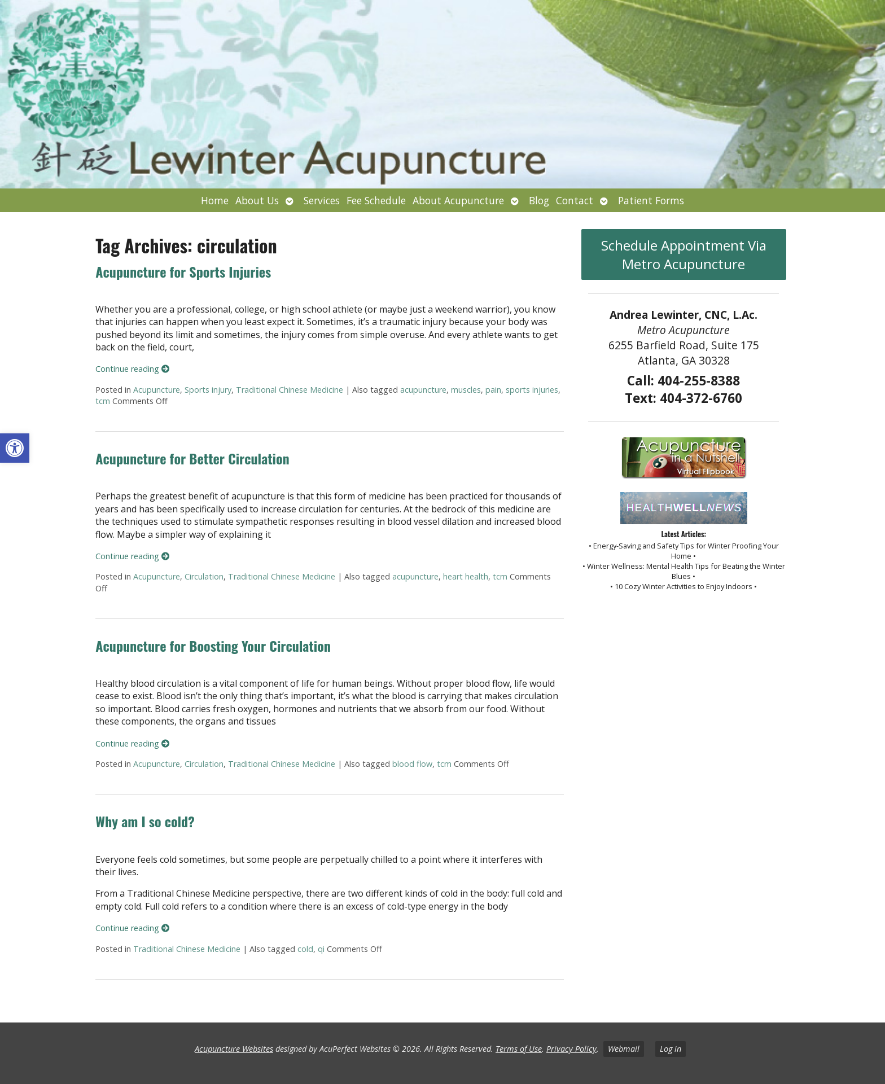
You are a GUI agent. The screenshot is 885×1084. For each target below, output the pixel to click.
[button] (14, 448)
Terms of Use (519, 1048)
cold (305, 948)
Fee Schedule (376, 200)
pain (493, 389)
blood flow (412, 763)
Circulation (204, 576)
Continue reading (132, 368)
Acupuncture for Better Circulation (192, 458)
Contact (574, 200)
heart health (465, 576)
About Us (257, 200)
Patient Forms (651, 200)
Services (322, 200)
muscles (466, 389)
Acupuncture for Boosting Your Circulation (213, 645)
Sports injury (208, 389)
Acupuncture (156, 389)
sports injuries (532, 389)
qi (321, 948)
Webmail (623, 1048)
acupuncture (423, 389)
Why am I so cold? (144, 821)
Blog (539, 200)
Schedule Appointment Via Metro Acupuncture (683, 254)
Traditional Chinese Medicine (289, 389)
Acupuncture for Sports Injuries (183, 271)
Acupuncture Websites (234, 1048)
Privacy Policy (571, 1048)
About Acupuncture (458, 200)
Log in (670, 1048)
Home (215, 200)
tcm (102, 401)
